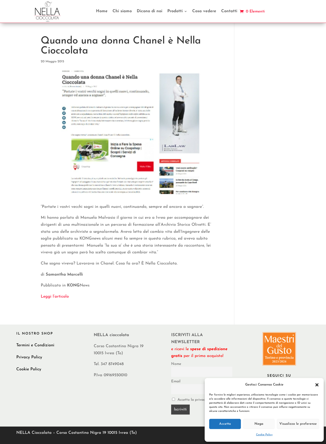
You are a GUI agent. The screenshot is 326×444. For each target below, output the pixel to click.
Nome (176, 364)
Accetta (225, 424)
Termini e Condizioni (35, 345)
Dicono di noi (149, 11)
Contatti (229, 11)
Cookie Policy (264, 434)
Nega (258, 424)
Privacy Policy (29, 357)
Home (102, 11)
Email (175, 381)
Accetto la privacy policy (195, 400)
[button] (317, 385)
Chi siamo (122, 11)
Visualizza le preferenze (298, 424)
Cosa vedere (204, 11)
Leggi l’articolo (55, 296)
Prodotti (175, 11)
